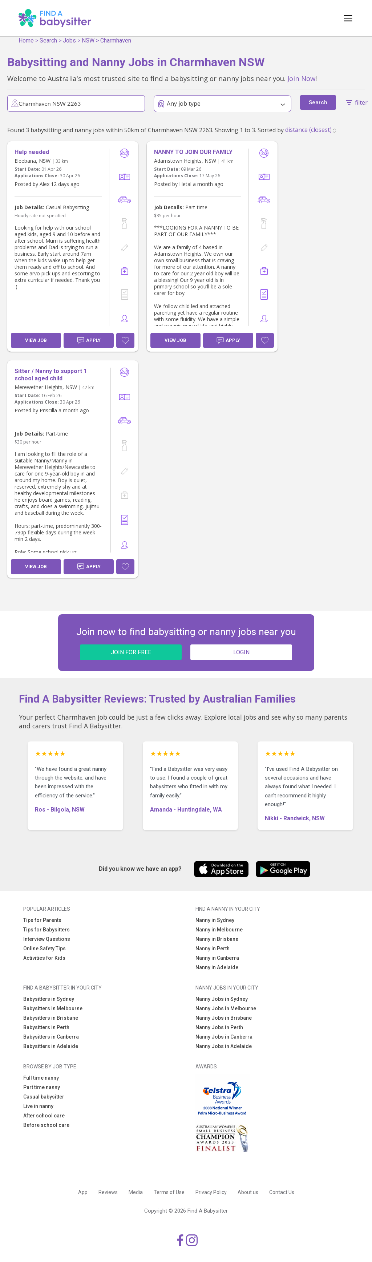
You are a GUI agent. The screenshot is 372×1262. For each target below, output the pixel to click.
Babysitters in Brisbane (50, 1018)
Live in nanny (38, 1106)
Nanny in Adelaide (216, 967)
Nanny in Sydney (214, 920)
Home (26, 40)
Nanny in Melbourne (219, 930)
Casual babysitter (43, 1097)
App (83, 1192)
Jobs (69, 40)
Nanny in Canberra (217, 958)
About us (248, 1192)
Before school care (46, 1125)
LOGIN (241, 652)
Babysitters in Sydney (48, 999)
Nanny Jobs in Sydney (221, 999)
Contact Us (281, 1192)
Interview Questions (46, 939)
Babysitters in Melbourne (52, 1008)
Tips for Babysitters (46, 930)
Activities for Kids (44, 958)
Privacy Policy (211, 1192)
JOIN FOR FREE (131, 652)
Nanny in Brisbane (216, 939)
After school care (44, 1116)
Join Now (301, 78)
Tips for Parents (42, 920)
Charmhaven (115, 40)
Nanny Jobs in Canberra (223, 1037)
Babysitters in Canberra (51, 1037)
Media (136, 1192)
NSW (88, 40)
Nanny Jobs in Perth (219, 1027)
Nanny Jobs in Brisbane (223, 1018)
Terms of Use (169, 1192)
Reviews (108, 1192)
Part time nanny (41, 1087)
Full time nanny (41, 1078)
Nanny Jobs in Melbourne (225, 1008)
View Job (36, 340)
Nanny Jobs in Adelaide (223, 1046)
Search (48, 40)
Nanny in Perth (212, 948)
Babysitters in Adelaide (50, 1046)
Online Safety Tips (44, 948)
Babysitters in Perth (46, 1027)
